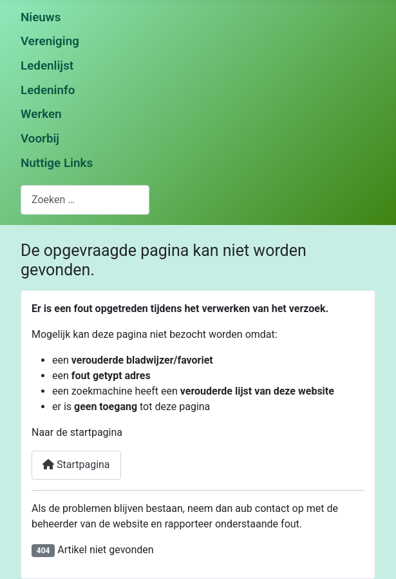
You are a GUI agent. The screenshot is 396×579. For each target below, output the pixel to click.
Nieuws (41, 17)
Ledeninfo (48, 90)
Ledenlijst (47, 66)
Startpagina (76, 464)
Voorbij (40, 139)
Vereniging (50, 41)
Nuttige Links (57, 163)
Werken (41, 114)
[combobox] (85, 199)
